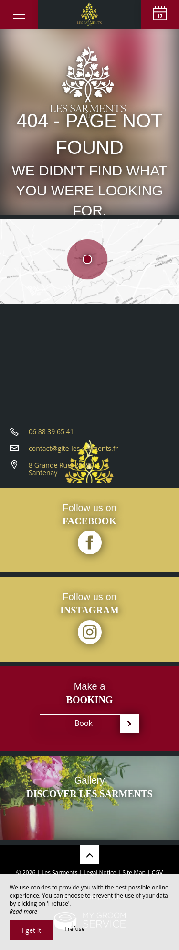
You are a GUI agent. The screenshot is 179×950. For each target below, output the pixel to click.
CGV (157, 872)
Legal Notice (100, 872)
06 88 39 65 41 (51, 431)
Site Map (134, 872)
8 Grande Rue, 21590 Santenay (61, 469)
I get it (31, 930)
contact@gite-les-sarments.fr (73, 448)
